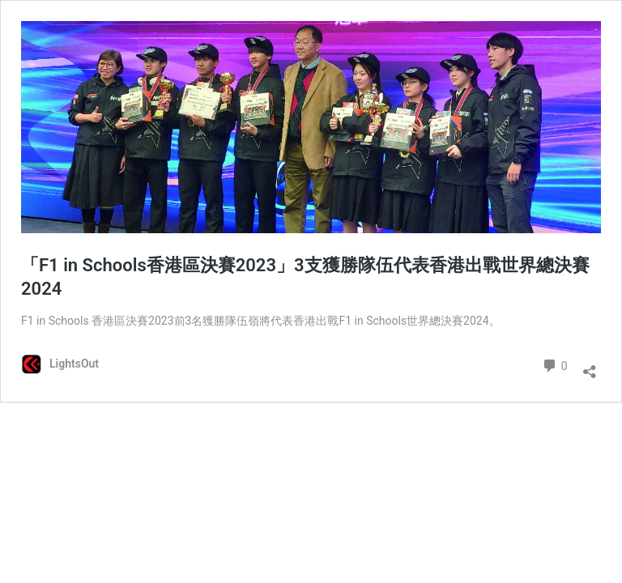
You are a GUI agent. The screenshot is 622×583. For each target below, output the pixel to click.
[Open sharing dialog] (589, 366)
